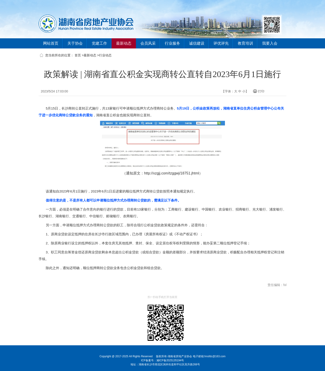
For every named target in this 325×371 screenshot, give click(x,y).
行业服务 (172, 43)
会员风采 (148, 43)
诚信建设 (196, 43)
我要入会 (269, 43)
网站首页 (50, 43)
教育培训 (245, 43)
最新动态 (123, 43)
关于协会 (75, 43)
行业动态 (105, 55)
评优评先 (221, 43)
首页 (78, 55)
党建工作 (99, 43)
